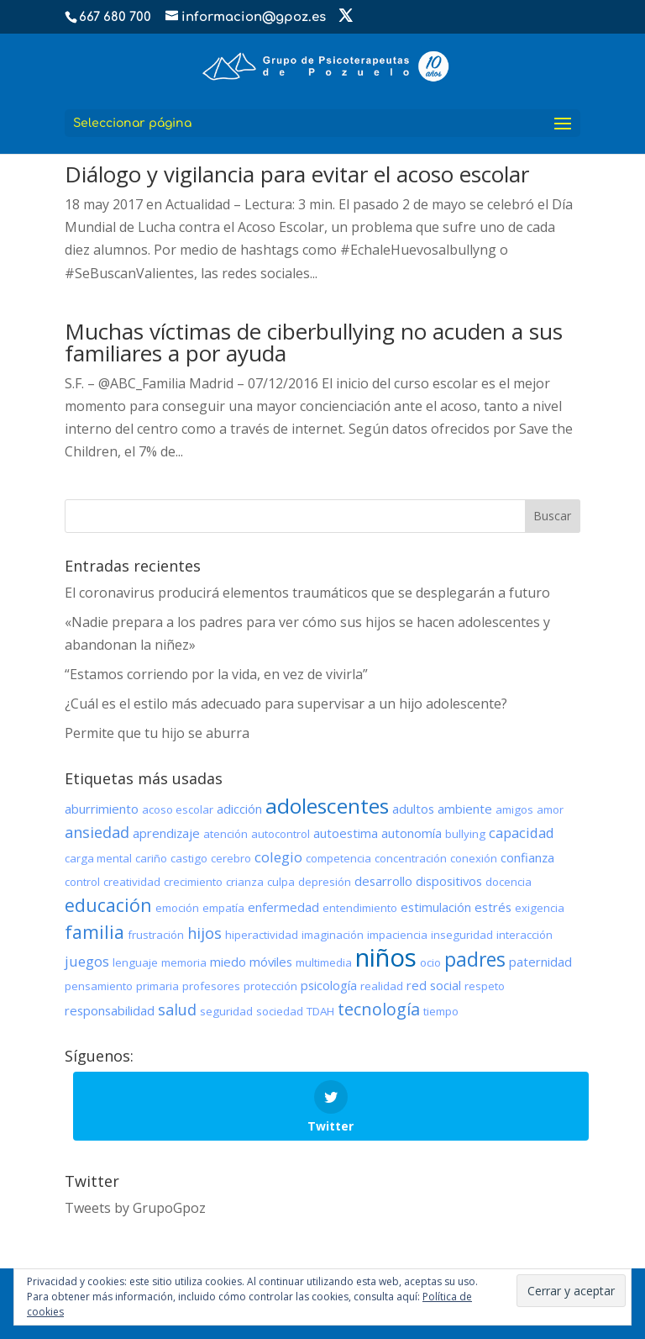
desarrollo (383, 880)
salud (177, 1009)
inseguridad (462, 934)
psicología (329, 985)
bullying (465, 833)
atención (225, 833)
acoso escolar (177, 809)
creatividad (131, 881)
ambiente (465, 808)
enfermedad (283, 907)
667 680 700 (115, 17)
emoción (177, 907)
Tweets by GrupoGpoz (135, 1208)
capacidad (521, 832)
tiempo (441, 1011)
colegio (278, 857)
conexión (473, 858)
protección (270, 986)
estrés (493, 907)
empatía (223, 907)
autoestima (345, 833)
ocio (430, 962)
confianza (527, 857)
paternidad (540, 961)
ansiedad (97, 832)
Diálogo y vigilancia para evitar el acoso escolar (297, 174)
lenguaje (135, 962)
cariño (151, 858)
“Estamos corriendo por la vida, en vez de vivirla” (216, 674)
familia (94, 932)
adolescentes (327, 806)
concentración (411, 858)
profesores (211, 986)
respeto (484, 986)
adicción (239, 808)
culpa (281, 881)
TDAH (320, 1011)
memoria (184, 962)
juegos (87, 961)
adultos (413, 808)
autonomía (411, 833)
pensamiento (99, 986)
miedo (228, 961)
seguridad (226, 1011)
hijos (204, 933)
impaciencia (397, 934)
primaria (157, 986)
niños (386, 957)
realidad (381, 986)
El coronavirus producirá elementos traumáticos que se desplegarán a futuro (307, 592)
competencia (338, 858)
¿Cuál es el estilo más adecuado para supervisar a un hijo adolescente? (286, 703)
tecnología (379, 1009)
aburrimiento (102, 808)
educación (108, 905)
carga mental (98, 858)
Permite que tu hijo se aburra (157, 733)
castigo (188, 858)
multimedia (324, 962)
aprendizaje (166, 833)
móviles (270, 961)
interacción (524, 934)
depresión (324, 881)
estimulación (436, 907)
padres (475, 959)
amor (550, 809)
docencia (508, 881)
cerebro (231, 858)
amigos (514, 809)
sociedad (279, 1011)
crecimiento (193, 881)
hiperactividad (261, 934)
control (82, 881)
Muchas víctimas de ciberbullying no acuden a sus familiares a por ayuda (314, 342)
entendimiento (359, 907)
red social (433, 985)
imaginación (333, 934)
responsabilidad (110, 1010)
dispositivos (449, 880)
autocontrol (280, 833)
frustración (156, 934)
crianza (245, 881)
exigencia (539, 907)
